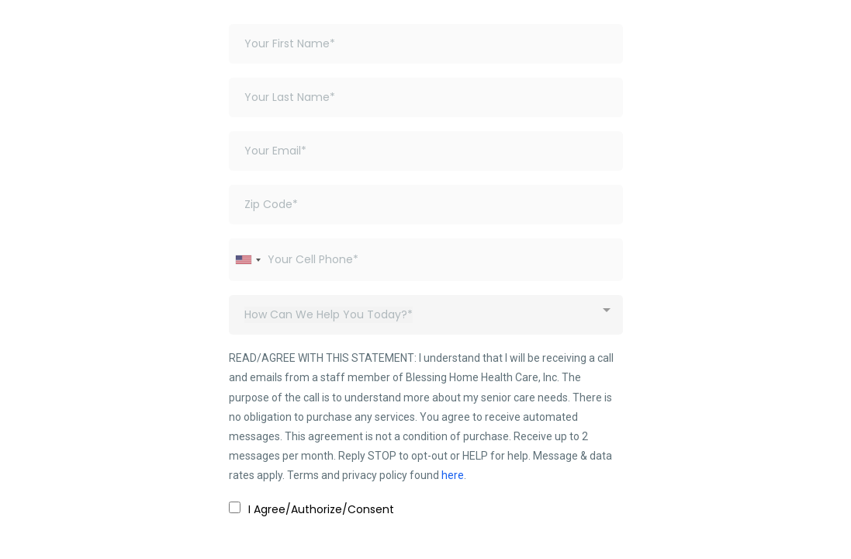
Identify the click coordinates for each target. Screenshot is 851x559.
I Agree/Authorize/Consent (321, 509)
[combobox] (247, 259)
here (452, 475)
